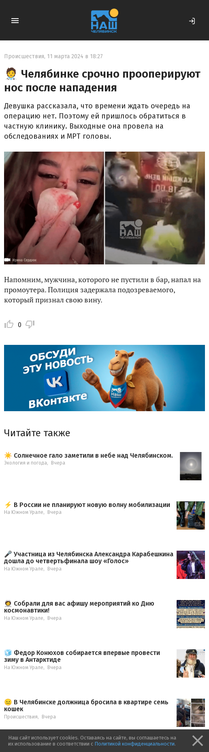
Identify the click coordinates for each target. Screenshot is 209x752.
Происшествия (24, 56)
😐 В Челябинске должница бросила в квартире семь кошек (86, 706)
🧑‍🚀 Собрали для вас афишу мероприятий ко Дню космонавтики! (79, 607)
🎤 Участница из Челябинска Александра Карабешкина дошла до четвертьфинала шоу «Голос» (88, 558)
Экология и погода (25, 463)
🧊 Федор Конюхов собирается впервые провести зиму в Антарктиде (82, 656)
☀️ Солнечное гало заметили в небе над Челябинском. (88, 455)
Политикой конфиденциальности (134, 744)
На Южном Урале (23, 512)
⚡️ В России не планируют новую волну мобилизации (87, 505)
